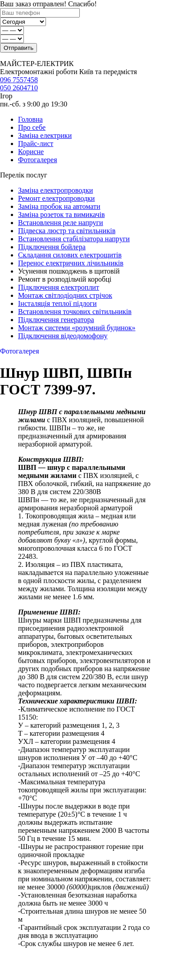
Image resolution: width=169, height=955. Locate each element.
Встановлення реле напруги (60, 222)
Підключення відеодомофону (63, 336)
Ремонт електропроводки (56, 198)
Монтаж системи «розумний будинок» (76, 328)
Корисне (31, 151)
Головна (30, 119)
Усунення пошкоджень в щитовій (69, 271)
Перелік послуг (23, 175)
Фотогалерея (37, 160)
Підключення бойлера (52, 247)
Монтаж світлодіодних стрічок (65, 295)
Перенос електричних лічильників (70, 263)
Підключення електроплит (58, 287)
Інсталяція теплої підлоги (57, 303)
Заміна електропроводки (55, 190)
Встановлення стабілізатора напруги (74, 239)
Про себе (32, 127)
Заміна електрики (45, 135)
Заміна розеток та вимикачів (61, 214)
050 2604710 (19, 88)
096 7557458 (19, 80)
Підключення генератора (56, 319)
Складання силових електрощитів (70, 255)
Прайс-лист (35, 143)
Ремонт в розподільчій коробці (64, 279)
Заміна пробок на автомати (59, 206)
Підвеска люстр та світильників (66, 230)
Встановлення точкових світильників (75, 311)
